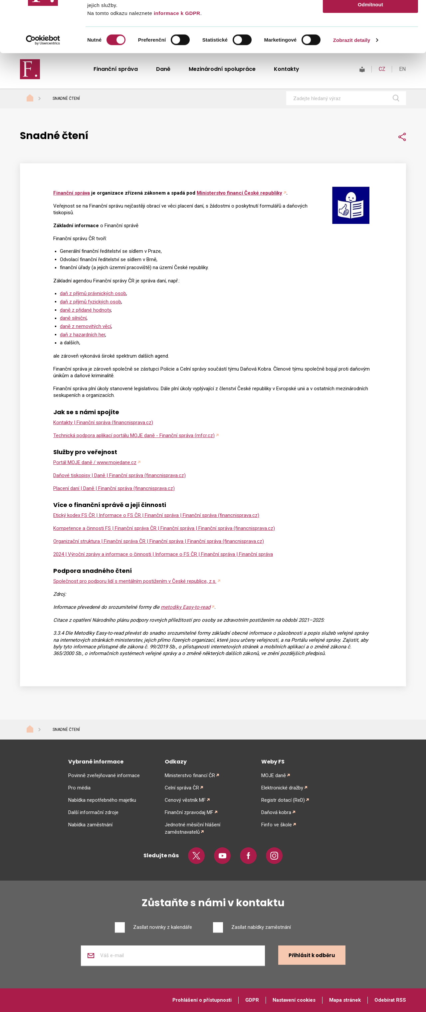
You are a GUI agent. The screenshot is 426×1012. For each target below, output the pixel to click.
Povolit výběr (370, 36)
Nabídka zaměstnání (90, 825)
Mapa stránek (345, 1000)
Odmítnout (370, 55)
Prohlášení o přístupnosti (202, 1000)
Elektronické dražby (282, 788)
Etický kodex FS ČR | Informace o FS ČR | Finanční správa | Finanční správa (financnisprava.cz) (156, 515)
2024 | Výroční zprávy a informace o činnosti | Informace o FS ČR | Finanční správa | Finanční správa (163, 554)
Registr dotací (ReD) (283, 800)
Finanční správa (71, 193)
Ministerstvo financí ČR (190, 775)
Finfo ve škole (276, 825)
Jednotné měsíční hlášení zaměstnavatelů (192, 828)
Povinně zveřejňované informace (104, 775)
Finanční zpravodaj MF (189, 812)
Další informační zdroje (93, 812)
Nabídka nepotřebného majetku (102, 800)
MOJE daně (273, 775)
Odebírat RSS (390, 1000)
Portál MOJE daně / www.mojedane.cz (94, 462)
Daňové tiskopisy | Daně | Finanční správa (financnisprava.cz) (119, 475)
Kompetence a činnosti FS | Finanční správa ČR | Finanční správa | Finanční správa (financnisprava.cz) (164, 528)
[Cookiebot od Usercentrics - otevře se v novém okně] (43, 91)
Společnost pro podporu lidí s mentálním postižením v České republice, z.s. (134, 581)
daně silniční (73, 318)
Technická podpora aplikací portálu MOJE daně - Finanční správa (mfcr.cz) (134, 435)
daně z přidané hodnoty (85, 310)
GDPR (252, 1000)
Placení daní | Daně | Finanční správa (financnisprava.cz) (114, 488)
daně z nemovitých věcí (85, 326)
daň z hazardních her (82, 335)
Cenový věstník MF (185, 800)
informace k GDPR (176, 64)
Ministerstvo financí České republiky (239, 193)
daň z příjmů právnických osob (93, 293)
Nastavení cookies (294, 1000)
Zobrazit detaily (351, 91)
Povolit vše (370, 16)
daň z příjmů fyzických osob (90, 302)
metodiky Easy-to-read (185, 607)
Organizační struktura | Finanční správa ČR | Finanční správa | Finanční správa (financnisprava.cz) (158, 541)
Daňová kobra (276, 812)
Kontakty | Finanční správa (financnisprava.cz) (103, 422)
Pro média (79, 788)
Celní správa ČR (182, 788)
